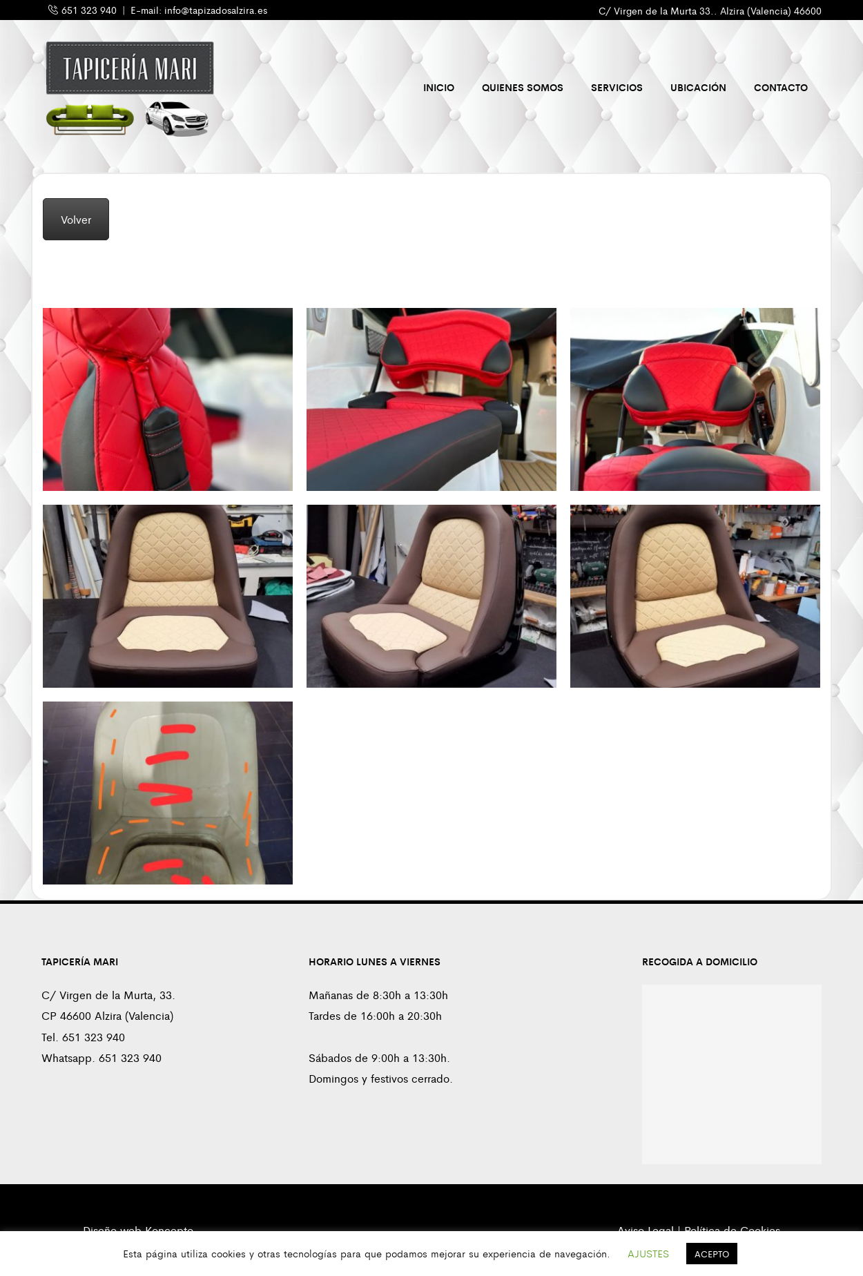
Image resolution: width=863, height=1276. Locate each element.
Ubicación (698, 87)
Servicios (617, 87)
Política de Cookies (732, 1230)
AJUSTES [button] (648, 1253)
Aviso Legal (645, 1230)
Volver (76, 219)
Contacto (781, 87)
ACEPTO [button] (712, 1253)
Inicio (438, 87)
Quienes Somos (522, 87)
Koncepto (169, 1230)
